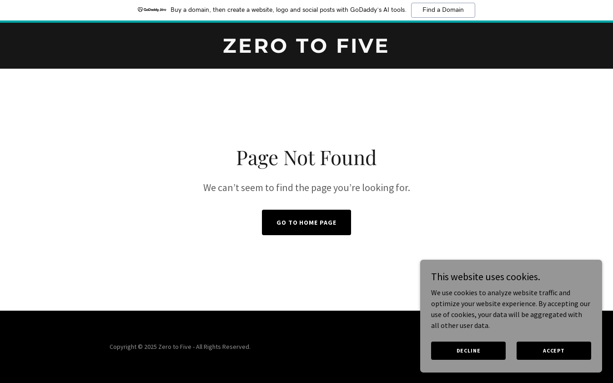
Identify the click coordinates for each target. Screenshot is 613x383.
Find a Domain (443, 10)
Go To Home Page (306, 222)
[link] (306, 50)
